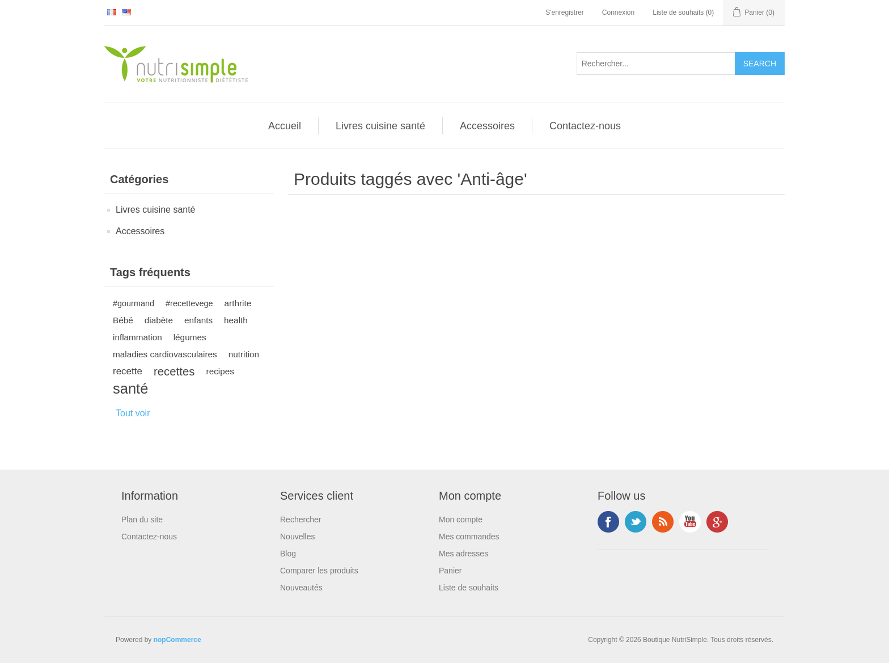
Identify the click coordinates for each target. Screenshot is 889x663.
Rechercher (300, 519)
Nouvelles (297, 536)
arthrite (238, 303)
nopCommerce (177, 640)
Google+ (717, 522)
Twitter (635, 522)
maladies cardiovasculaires (165, 354)
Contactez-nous (585, 126)
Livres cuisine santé (380, 126)
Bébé (123, 320)
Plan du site (142, 519)
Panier (450, 570)
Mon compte (460, 519)
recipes (220, 371)
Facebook (608, 522)
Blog (288, 553)
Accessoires (487, 126)
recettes (174, 371)
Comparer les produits (319, 570)
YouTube (690, 522)
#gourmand (133, 303)
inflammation (137, 337)
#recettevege (189, 303)
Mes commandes (469, 536)
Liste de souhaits (468, 587)
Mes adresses (463, 553)
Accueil (284, 126)
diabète (159, 320)
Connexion (618, 12)
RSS (663, 522)
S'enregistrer (564, 12)
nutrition (243, 354)
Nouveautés (301, 587)
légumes (189, 337)
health (236, 320)
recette (127, 371)
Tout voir (133, 413)
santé (130, 388)
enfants (198, 320)
